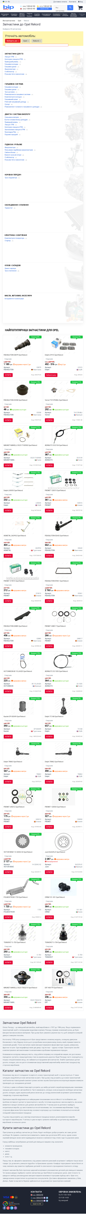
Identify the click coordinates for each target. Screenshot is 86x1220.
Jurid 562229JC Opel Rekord (55, 857)
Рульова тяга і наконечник (15, 74)
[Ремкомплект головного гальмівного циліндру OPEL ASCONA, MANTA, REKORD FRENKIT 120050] (63, 801)
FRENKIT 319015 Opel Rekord (14, 583)
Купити (8, 375)
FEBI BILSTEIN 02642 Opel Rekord (57, 537)
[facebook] (4, 1214)
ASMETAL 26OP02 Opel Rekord (15, 537)
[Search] (70, 7)
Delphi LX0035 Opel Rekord (13, 492)
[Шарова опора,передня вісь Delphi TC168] (63, 709)
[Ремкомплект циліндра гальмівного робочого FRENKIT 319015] (22, 573)
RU (9, 2)
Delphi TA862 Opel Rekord (54, 765)
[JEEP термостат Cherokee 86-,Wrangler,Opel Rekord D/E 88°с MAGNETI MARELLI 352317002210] (22, 983)
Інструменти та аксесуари (14, 298)
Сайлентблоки (10, 152)
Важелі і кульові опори (13, 155)
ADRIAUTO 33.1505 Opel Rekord (56, 674)
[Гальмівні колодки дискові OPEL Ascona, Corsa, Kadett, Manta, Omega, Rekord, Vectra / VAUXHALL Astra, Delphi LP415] (64, 344)
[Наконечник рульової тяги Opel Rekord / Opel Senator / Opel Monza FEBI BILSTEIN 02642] (63, 527)
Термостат (9, 208)
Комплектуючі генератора (15, 238)
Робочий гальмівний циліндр (15, 102)
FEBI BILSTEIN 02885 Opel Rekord (15, 628)
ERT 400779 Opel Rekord (53, 994)
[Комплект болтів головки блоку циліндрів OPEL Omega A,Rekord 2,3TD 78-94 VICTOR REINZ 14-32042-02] (22, 846)
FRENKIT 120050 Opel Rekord (55, 811)
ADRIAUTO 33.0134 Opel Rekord (56, 446)
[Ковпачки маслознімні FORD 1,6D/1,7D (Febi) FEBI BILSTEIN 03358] (22, 390)
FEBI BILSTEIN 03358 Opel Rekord (15, 400)
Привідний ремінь (11, 122)
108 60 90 (27, 6)
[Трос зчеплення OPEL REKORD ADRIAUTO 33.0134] (63, 436)
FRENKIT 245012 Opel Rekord (14, 811)
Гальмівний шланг (11, 99)
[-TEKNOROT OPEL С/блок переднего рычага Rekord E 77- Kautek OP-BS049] (22, 709)
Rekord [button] (36, 40)
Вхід (80, 2)
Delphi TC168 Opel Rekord (54, 720)
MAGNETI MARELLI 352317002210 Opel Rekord (20, 994)
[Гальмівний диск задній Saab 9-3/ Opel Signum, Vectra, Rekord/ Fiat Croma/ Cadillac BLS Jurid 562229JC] (63, 846)
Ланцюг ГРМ (9, 56)
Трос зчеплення (11, 270)
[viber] (15, 1214)
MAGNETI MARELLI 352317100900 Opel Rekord (20, 446)
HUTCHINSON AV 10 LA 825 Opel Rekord (18, 674)
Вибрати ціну (51, 375)
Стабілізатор (9, 71)
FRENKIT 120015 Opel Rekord (55, 492)
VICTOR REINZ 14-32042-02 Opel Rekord (18, 857)
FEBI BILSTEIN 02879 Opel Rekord (15, 355)
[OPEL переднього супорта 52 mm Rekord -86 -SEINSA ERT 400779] (63, 983)
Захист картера (10, 268)
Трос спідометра (11, 177)
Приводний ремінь (12, 61)
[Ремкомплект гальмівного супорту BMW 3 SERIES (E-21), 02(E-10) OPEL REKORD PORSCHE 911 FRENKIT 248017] (64, 618)
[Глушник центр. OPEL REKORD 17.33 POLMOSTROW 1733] (22, 892)
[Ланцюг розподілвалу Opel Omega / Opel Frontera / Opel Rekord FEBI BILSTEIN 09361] (63, 573)
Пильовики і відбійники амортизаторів (19, 150)
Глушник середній (11, 134)
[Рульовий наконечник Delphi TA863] (22, 755)
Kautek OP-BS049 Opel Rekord (15, 720)
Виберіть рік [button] (13, 40)
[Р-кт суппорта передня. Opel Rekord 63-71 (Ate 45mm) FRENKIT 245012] (22, 801)
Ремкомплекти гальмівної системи (18, 94)
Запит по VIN (44, 9)
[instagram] (8, 1214)
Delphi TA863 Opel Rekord (13, 765)
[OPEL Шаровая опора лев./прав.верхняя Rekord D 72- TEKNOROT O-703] (22, 938)
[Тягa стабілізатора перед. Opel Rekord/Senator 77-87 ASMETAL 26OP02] (22, 527)
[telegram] (11, 1214)
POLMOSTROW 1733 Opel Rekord (16, 902)
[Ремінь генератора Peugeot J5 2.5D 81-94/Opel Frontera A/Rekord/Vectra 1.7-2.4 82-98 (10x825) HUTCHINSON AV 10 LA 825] (22, 664)
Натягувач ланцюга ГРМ (14, 59)
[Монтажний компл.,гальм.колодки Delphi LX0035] (22, 481)
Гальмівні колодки (11, 64)
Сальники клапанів (12, 117)
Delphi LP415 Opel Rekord (54, 355)
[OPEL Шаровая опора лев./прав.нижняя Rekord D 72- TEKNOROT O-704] (64, 938)
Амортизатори (10, 69)
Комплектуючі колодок (13, 97)
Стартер (8, 240)
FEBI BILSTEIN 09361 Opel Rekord (57, 583)
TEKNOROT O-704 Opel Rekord (56, 948)
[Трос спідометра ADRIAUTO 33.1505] (64, 664)
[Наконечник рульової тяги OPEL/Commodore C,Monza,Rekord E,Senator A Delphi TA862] (63, 755)
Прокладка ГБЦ (10, 132)
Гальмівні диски (11, 66)
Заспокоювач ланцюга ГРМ (15, 129)
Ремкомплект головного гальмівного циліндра (22, 106)
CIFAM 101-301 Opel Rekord (55, 902)
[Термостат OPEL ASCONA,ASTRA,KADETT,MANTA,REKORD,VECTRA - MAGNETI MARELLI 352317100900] (22, 436)
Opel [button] (25, 40)
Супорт (7, 104)
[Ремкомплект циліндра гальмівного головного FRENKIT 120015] (64, 481)
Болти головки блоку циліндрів (16, 119)
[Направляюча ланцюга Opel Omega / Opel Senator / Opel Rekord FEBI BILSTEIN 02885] (22, 618)
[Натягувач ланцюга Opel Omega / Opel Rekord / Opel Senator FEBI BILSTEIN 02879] (22, 344)
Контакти (72, 2)
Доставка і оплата (60, 2)
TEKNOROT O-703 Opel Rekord (15, 948)
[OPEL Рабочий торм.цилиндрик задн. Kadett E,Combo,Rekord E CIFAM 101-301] (64, 892)
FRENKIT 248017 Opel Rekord (55, 628)
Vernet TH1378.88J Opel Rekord (56, 400)
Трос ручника (10, 92)
